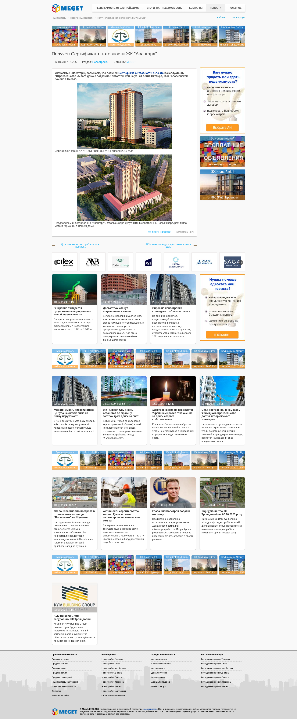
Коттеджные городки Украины (215, 659)
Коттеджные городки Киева (214, 664)
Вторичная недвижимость (164, 8)
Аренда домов (158, 668)
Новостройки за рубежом (114, 691)
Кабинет (221, 17)
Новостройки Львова (111, 686)
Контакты (56, 691)
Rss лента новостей (159, 231)
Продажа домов (59, 668)
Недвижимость (59, 18)
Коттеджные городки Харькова (216, 682)
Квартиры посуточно (161, 664)
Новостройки (100, 62)
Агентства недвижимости (64, 686)
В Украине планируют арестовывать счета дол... (168, 245)
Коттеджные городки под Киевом (217, 668)
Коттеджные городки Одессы (215, 677)
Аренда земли (158, 677)
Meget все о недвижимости (65, 711)
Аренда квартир (159, 659)
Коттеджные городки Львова (214, 686)
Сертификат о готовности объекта (141, 72)
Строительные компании (113, 695)
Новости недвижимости (81, 18)
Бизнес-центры (158, 686)
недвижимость (150, 709)
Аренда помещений (160, 682)
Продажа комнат (60, 664)
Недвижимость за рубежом (65, 682)
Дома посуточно (159, 673)
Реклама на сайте (60, 695)
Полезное (235, 8)
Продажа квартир (60, 659)
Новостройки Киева (111, 664)
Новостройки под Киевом (114, 668)
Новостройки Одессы (112, 677)
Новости (215, 8)
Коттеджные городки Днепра (215, 673)
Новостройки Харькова (113, 682)
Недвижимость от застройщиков (117, 8)
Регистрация (238, 17)
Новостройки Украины (112, 659)
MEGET (131, 62)
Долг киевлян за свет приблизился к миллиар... (80, 245)
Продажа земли (59, 673)
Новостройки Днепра (112, 673)
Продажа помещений (62, 677)
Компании (195, 8)
